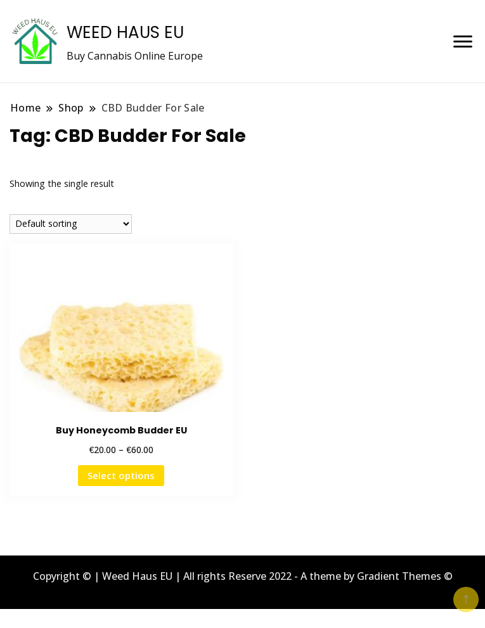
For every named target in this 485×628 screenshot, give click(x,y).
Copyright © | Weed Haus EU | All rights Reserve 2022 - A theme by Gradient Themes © (243, 576)
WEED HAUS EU (125, 32)
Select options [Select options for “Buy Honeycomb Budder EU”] (121, 475)
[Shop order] (71, 224)
